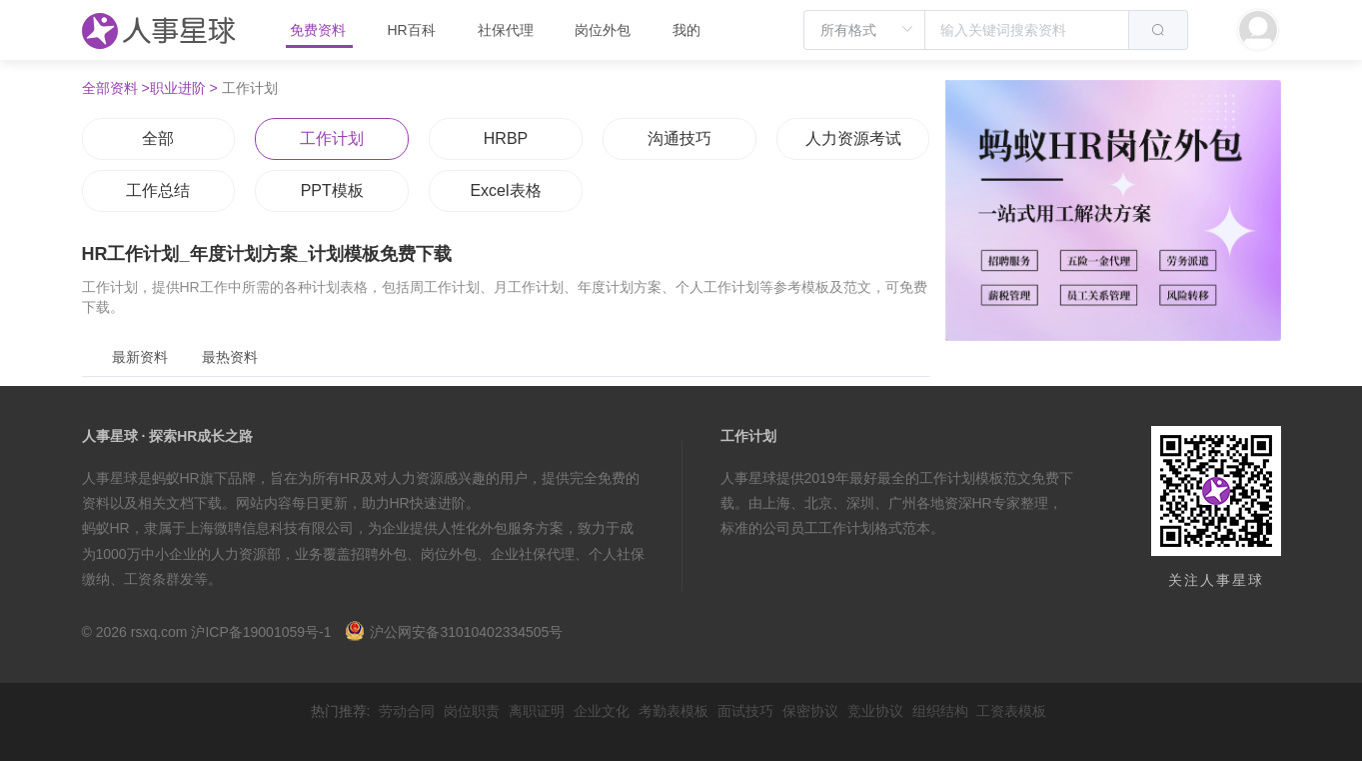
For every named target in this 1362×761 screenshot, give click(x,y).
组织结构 (940, 711)
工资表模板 (1011, 711)
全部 (158, 138)
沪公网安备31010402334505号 (454, 632)
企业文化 (602, 711)
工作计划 (332, 138)
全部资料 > (116, 88)
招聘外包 (379, 554)
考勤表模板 (673, 711)
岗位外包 (603, 30)
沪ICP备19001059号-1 (261, 632)
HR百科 (413, 30)
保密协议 (810, 711)
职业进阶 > (184, 88)
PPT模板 (332, 190)
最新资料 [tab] (140, 357)
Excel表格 (505, 190)
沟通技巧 (679, 138)
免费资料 (320, 30)
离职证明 (537, 711)
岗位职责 (472, 711)
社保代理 (506, 30)
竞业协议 (875, 711)
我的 (686, 30)
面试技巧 (745, 711)
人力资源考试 (853, 138)
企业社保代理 (533, 554)
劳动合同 (407, 711)
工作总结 (158, 190)
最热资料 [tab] (230, 357)
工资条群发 (159, 579)
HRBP (506, 138)
